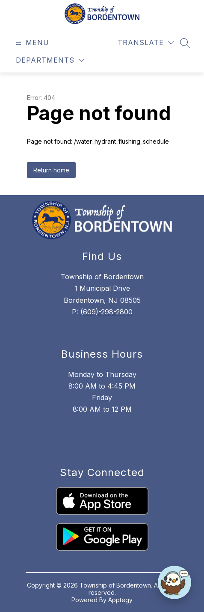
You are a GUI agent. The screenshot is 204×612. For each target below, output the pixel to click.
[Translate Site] (145, 42)
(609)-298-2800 (106, 312)
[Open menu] (31, 42)
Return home (51, 170)
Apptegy (120, 599)
